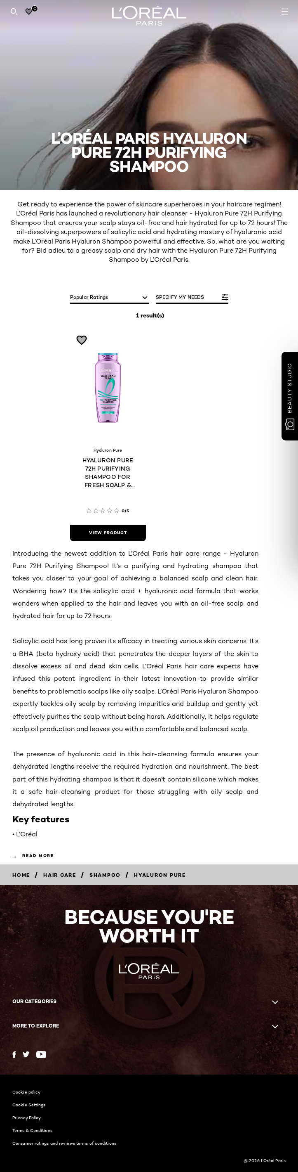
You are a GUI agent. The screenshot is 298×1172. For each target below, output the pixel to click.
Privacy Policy (26, 1117)
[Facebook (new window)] (14, 1054)
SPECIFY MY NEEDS (180, 297)
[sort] (109, 298)
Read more (38, 855)
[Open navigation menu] (284, 11)
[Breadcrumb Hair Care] (59, 875)
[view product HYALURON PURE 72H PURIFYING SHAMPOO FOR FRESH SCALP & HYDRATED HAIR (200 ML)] (108, 533)
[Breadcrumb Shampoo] (105, 875)
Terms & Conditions (32, 1130)
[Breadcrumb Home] (21, 875)
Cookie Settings (29, 1104)
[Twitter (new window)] (26, 1054)
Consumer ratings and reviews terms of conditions (64, 1143)
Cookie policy (26, 1091)
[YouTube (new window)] (41, 1054)
